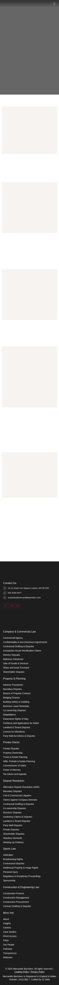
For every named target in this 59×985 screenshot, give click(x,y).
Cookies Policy (21, 971)
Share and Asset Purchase (16, 667)
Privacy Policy (38, 971)
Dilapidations (9, 714)
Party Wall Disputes (12, 825)
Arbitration (8, 855)
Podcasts (7, 949)
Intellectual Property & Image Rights (20, 867)
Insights (7, 923)
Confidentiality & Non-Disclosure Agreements (25, 642)
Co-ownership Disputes (14, 710)
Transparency (10, 953)
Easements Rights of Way (15, 719)
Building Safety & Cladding (16, 702)
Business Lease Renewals (16, 706)
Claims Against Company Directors (20, 799)
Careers (7, 927)
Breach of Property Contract (17, 693)
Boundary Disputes (12, 689)
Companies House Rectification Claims (22, 650)
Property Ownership (13, 753)
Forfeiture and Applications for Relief (21, 723)
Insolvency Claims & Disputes (17, 817)
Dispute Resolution (13, 780)
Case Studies (9, 932)
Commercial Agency (13, 638)
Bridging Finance (11, 697)
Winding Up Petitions (13, 842)
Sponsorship (9, 880)
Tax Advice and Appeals (14, 774)
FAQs (6, 940)
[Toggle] (54, 3)
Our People (8, 944)
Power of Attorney (12, 770)
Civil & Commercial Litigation (17, 795)
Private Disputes (11, 748)
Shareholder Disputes (13, 672)
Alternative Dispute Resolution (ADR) (21, 787)
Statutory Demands (12, 838)
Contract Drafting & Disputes (17, 906)
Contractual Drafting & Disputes (18, 646)
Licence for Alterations (14, 731)
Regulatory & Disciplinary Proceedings (22, 876)
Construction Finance (13, 893)
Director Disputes (11, 655)
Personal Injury (10, 872)
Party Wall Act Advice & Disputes (19, 736)
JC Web (46, 979)
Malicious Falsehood (13, 659)
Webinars (7, 957)
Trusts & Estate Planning (15, 757)
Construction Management (16, 897)
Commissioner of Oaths (14, 765)
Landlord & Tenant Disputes (16, 727)
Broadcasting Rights (13, 859)
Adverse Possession (13, 685)
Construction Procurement (16, 902)
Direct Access (10, 936)
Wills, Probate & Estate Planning (19, 761)
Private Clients (11, 742)
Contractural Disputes (13, 863)
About (6, 919)
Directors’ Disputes (12, 812)
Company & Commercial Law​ (19, 631)
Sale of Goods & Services (15, 663)
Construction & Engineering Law (21, 887)
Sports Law (9, 848)
